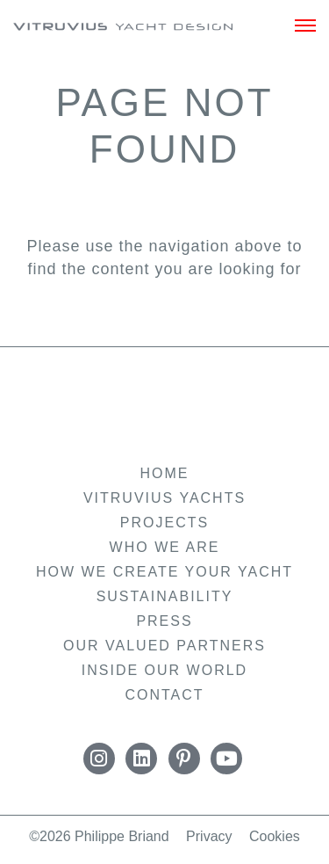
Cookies (274, 836)
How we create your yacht (164, 571)
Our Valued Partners (164, 645)
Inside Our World (164, 670)
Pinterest (184, 758)
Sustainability (165, 596)
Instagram (99, 758)
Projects (164, 522)
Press (164, 621)
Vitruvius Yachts (122, 29)
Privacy (209, 836)
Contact (164, 694)
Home (165, 473)
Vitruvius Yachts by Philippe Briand (165, 405)
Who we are (165, 547)
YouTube (226, 758)
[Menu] (305, 25)
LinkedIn (141, 758)
